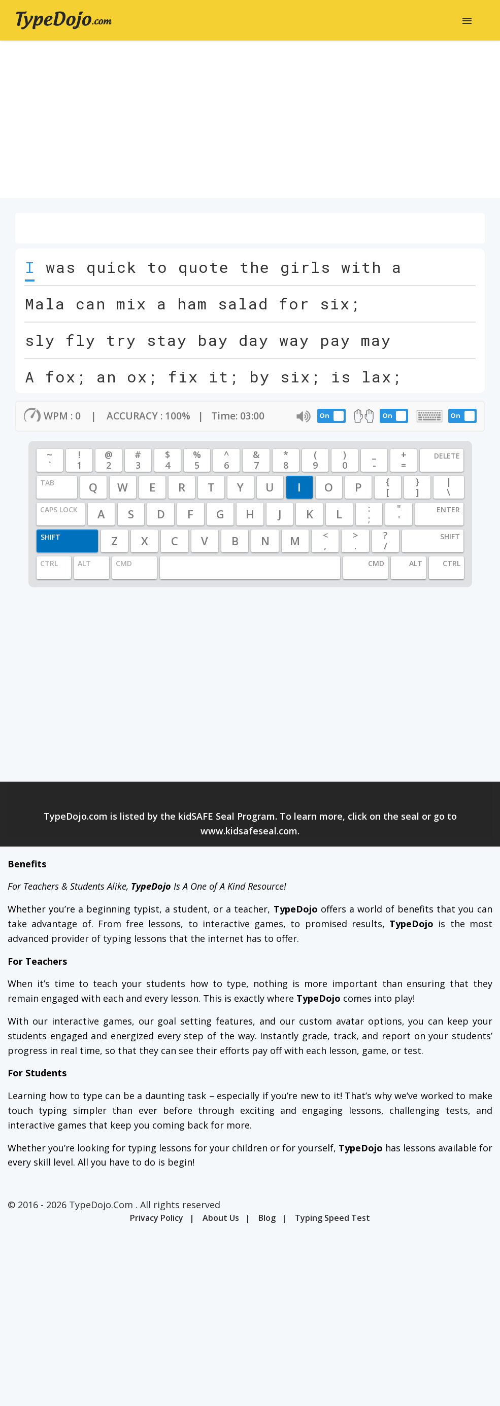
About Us (221, 1217)
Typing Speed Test (332, 1217)
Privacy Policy (156, 1217)
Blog (267, 1217)
